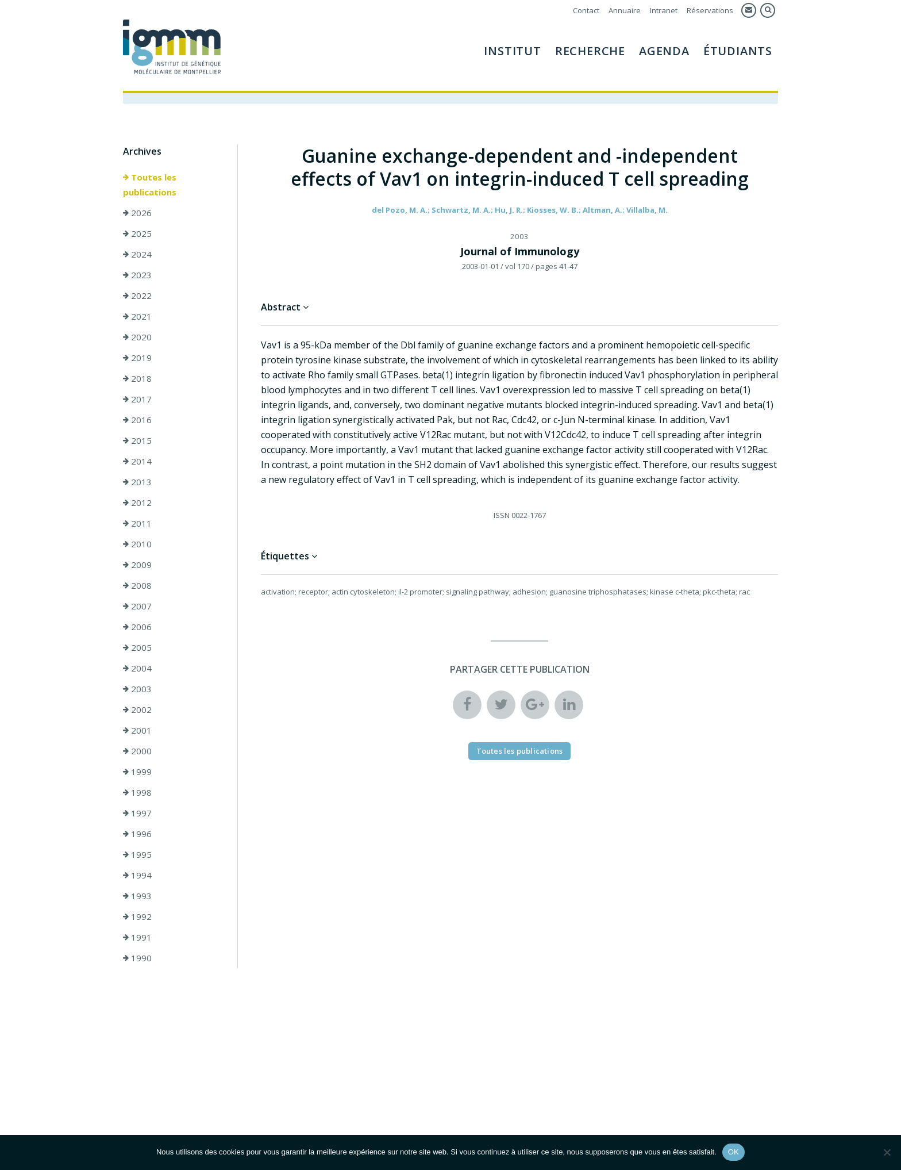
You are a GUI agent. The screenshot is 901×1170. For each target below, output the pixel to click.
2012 (137, 503)
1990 (137, 958)
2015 (137, 441)
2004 (137, 668)
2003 (137, 689)
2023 (137, 275)
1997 (137, 813)
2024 (137, 254)
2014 (137, 461)
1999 (137, 772)
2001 (137, 730)
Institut (512, 51)
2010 (137, 544)
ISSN (502, 516)
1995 (137, 855)
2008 (137, 586)
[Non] (886, 1152)
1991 (137, 937)
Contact (586, 10)
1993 (137, 896)
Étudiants (737, 51)
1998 (137, 793)
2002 (137, 710)
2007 (137, 606)
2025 (137, 234)
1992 (137, 917)
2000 (137, 751)
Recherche (590, 51)
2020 (137, 337)
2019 (137, 358)
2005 (137, 648)
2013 (137, 482)
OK (733, 1152)
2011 (137, 524)
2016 (137, 420)
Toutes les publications (149, 185)
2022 (137, 296)
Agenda (664, 51)
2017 (137, 399)
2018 (137, 379)
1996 (137, 834)
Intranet (663, 10)
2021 (137, 317)
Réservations (710, 10)
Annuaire (625, 10)
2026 (137, 213)
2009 (137, 565)
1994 (137, 875)
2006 (137, 627)
